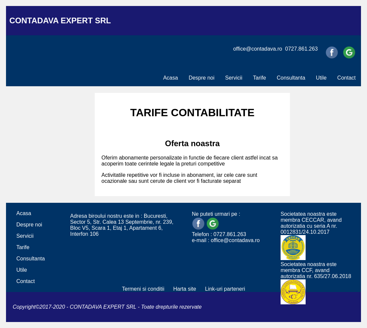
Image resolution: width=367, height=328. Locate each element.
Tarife (259, 78)
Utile (321, 78)
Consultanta (291, 78)
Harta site (184, 289)
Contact (346, 78)
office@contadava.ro (257, 49)
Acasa (170, 78)
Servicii (234, 78)
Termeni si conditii (143, 289)
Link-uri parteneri (225, 289)
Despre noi (201, 78)
